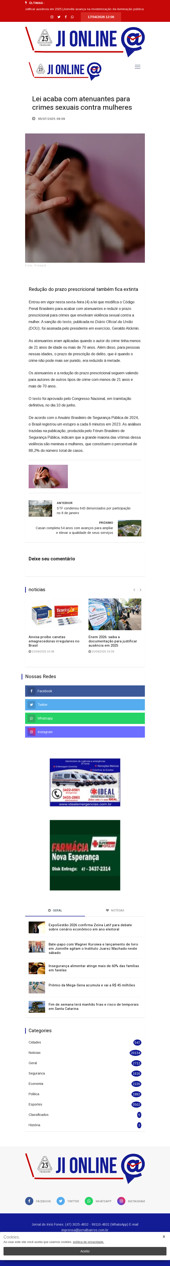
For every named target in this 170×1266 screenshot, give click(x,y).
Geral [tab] (55, 910)
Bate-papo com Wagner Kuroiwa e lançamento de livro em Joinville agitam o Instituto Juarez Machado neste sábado (93, 948)
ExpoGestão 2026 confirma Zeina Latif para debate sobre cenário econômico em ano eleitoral (90, 927)
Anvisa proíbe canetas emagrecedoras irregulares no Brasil (54, 641)
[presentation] (134, 590)
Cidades (35, 1042)
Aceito (85, 1251)
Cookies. (12, 1237)
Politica (34, 1094)
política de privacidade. (88, 1242)
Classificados (39, 1115)
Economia (36, 1084)
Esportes (35, 1104)
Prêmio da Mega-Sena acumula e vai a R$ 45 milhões (92, 985)
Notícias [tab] (115, 910)
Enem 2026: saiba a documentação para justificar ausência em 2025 (113, 641)
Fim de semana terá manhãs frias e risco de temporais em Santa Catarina (94, 1006)
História (34, 1125)
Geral (33, 1063)
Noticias (35, 1053)
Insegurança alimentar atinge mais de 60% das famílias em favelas (94, 968)
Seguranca (37, 1073)
